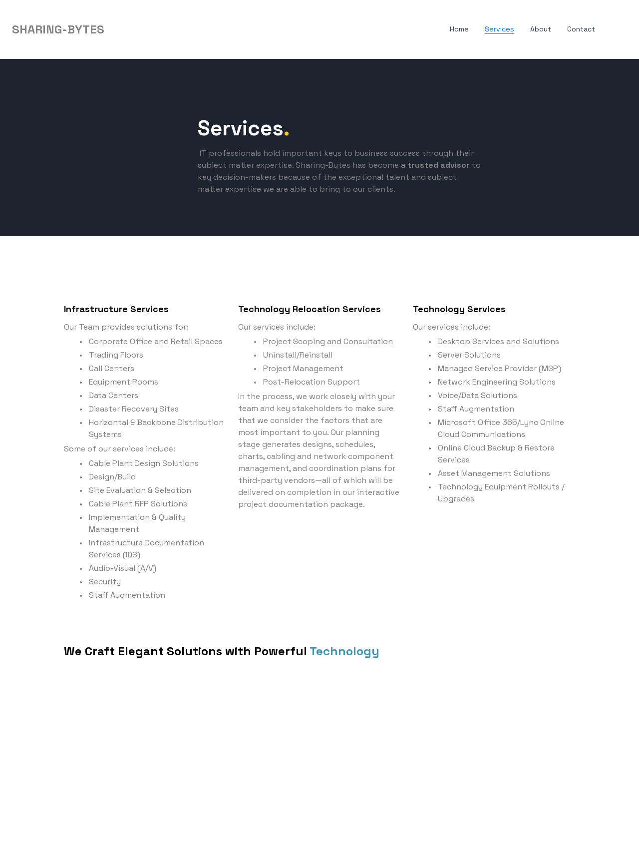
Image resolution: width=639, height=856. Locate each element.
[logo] (58, 29)
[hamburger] (116, 29)
